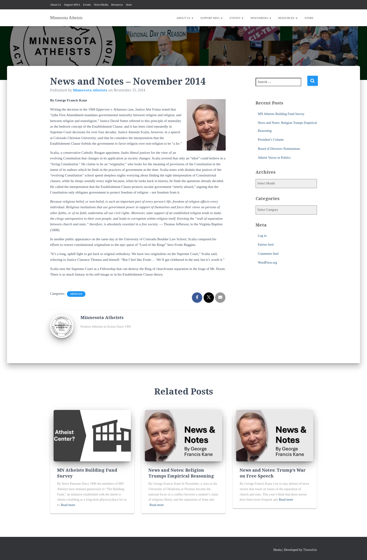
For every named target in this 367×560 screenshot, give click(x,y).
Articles (76, 294)
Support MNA (72, 4)
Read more (68, 505)
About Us (55, 4)
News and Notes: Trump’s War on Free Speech (273, 473)
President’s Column (271, 139)
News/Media (101, 4)
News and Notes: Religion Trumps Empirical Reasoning (181, 473)
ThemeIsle (310, 550)
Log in (262, 235)
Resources (117, 4)
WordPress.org (267, 262)
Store (129, 4)
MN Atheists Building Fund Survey (281, 114)
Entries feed (266, 244)
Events (87, 4)
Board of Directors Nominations (279, 149)
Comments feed (268, 253)
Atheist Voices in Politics (274, 157)
